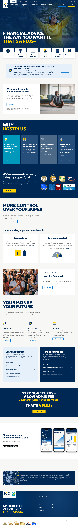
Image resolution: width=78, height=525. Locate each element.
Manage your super (35, 5)
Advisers (26, 1)
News (40, 508)
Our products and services (14, 5)
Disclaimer (44, 520)
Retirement (43, 4)
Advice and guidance (24, 5)
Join (71, 5)
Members (13, 1)
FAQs (53, 508)
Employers (20, 1)
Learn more (31, 246)
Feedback (41, 511)
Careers (41, 505)
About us (41, 503)
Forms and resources (50, 5)
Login (62, 5)
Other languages (56, 505)
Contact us (67, 1)
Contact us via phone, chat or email (48, 497)
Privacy (40, 520)
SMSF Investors (34, 1)
